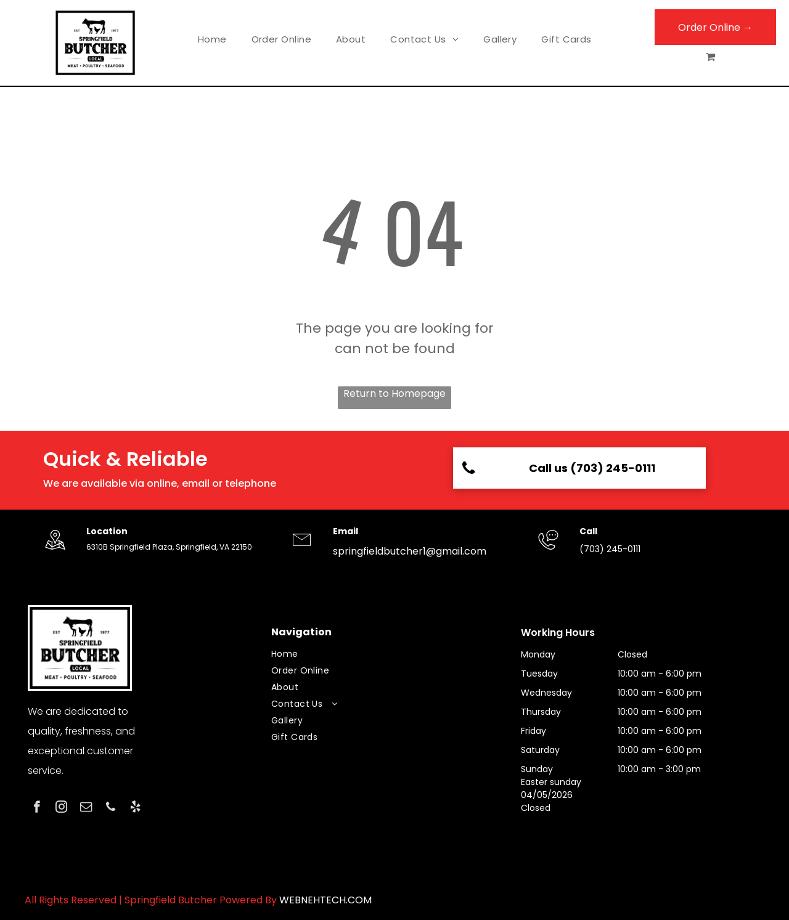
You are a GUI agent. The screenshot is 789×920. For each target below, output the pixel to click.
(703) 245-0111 (609, 549)
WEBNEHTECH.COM (325, 900)
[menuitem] (212, 40)
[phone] (111, 808)
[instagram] (61, 808)
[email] (86, 808)
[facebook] (37, 808)
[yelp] (135, 808)
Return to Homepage (394, 393)
